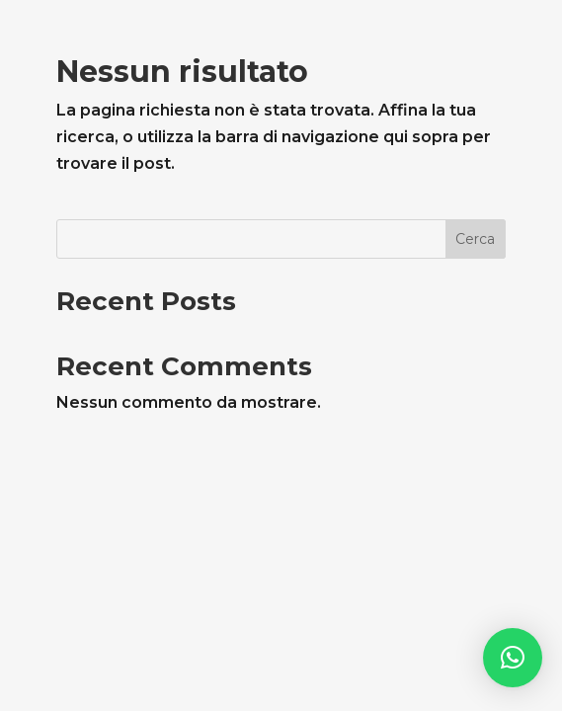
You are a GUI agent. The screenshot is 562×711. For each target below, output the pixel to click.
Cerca (475, 239)
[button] (512, 657)
